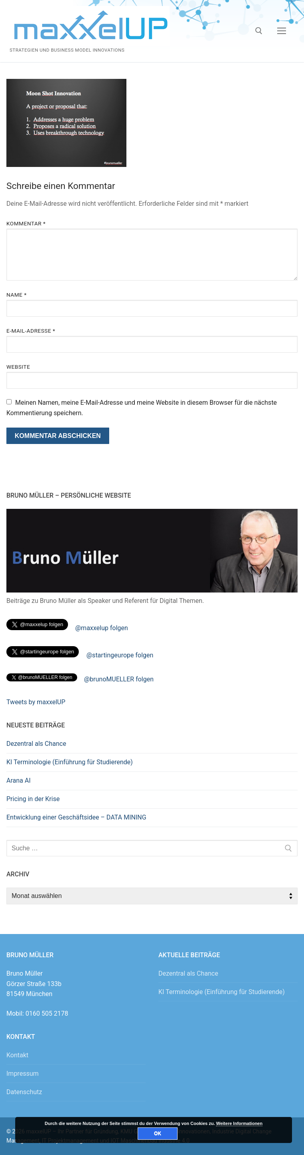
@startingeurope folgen (119, 655)
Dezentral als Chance (36, 743)
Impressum (22, 1073)
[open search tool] (258, 30)
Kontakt (17, 1055)
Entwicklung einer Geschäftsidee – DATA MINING (76, 817)
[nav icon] (281, 31)
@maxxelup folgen (101, 628)
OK (157, 1133)
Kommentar (26, 223)
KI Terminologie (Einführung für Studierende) (69, 762)
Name (16, 294)
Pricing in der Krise (33, 799)
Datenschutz (24, 1092)
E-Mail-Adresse (30, 330)
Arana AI (18, 780)
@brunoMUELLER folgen (119, 679)
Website (18, 367)
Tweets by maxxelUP (35, 702)
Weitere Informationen (239, 1123)
